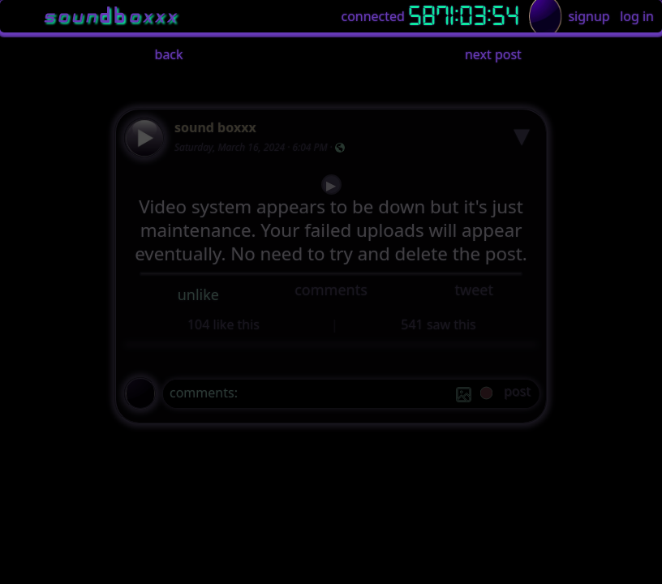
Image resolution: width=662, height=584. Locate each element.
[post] (517, 394)
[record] (486, 394)
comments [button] (331, 289)
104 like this (223, 324)
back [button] (169, 54)
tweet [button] (473, 289)
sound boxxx (215, 127)
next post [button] (493, 54)
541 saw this (438, 324)
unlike (198, 294)
